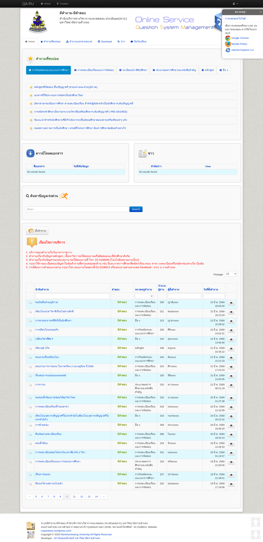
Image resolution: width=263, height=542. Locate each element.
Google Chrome (237, 38)
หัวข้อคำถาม (42, 289)
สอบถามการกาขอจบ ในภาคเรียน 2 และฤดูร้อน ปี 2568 (64, 366)
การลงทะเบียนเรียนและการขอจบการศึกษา (57, 461)
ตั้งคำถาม (37, 231)
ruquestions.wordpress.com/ (56, 530)
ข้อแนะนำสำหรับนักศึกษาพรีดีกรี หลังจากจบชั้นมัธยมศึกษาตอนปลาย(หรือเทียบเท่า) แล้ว (78, 120)
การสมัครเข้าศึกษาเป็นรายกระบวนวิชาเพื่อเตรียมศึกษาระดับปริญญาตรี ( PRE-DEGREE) (78, 112)
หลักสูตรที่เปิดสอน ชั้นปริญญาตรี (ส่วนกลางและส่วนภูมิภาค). (63, 87)
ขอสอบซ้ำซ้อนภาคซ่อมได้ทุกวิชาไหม (55, 397)
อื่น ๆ (223, 70)
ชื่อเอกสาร (38, 166)
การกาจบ (40, 384)
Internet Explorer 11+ (239, 50)
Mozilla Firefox (236, 44)
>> (260, 12)
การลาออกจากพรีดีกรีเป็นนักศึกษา (53, 320)
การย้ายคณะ (42, 424)
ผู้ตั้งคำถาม (173, 289)
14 (96, 496)
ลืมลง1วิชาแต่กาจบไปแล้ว (49, 483)
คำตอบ (115, 289)
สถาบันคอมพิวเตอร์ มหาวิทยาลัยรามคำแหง (77, 538)
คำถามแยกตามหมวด (79, 41)
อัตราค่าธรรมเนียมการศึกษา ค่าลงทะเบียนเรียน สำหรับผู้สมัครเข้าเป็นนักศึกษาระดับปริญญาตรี (81, 104)
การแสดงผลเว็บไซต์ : (236, 18)
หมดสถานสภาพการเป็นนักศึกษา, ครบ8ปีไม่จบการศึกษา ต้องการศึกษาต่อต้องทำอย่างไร (77, 128)
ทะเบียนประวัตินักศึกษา (133, 70)
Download (104, 41)
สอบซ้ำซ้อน (41, 443)
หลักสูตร (207, 70)
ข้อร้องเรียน (138, 41)
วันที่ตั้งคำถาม (210, 289)
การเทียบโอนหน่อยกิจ (47, 329)
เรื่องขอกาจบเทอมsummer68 (50, 375)
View (208, 166)
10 (67, 496)
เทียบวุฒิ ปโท (42, 348)
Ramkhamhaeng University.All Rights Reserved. (86, 534)
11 (74, 496)
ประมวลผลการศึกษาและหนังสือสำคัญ (174, 70)
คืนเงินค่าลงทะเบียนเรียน (48, 434)
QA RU (28, 4)
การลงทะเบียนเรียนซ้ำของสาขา (52, 406)
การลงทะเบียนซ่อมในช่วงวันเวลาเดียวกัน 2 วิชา (60, 452)
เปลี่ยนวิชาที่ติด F (44, 338)
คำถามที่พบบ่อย (50, 41)
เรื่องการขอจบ (42, 474)
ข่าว (121, 41)
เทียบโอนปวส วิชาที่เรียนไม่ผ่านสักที (54, 311)
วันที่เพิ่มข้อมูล (81, 166)
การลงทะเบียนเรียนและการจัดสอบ (94, 70)
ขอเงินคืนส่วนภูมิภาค (46, 302)
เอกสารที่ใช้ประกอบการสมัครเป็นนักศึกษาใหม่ (56, 95)
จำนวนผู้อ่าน (162, 287)
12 (81, 496)
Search (136, 209)
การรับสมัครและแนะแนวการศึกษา (48, 70)
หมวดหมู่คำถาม (143, 289)
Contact (62, 3)
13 (89, 496)
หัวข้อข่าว (156, 166)
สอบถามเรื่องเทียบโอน (47, 357)
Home (45, 3)
